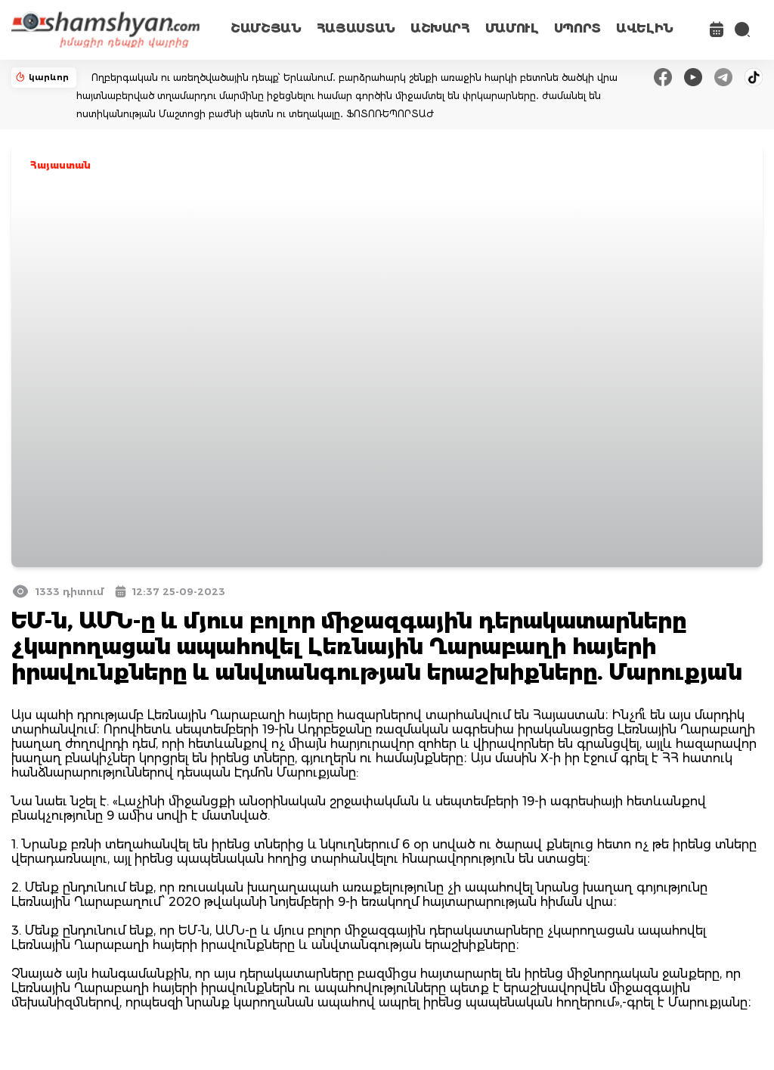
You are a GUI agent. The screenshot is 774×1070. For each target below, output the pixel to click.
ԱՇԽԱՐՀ (440, 28)
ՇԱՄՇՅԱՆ (266, 28)
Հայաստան (60, 165)
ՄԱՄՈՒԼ (512, 28)
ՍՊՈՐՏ (577, 28)
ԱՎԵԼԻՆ (644, 28)
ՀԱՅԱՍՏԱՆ (356, 28)
